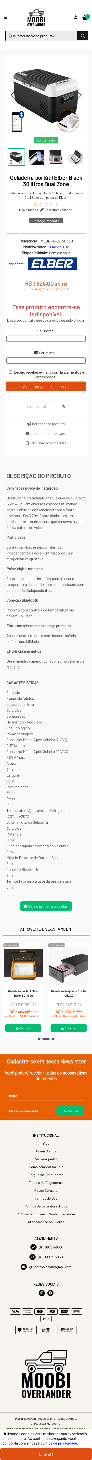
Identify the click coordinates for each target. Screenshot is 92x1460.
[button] (12, 95)
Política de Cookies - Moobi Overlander (46, 1214)
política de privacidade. (59, 1443)
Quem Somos (46, 1151)
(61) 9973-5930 (46, 1247)
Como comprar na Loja (46, 1167)
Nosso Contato (46, 1190)
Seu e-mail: (46, 352)
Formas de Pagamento (46, 1182)
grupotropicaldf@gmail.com (46, 1267)
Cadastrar (70, 1111)
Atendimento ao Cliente (46, 1222)
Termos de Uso (46, 1198)
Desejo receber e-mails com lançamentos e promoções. (49, 374)
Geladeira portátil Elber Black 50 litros (23, 993)
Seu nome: (46, 330)
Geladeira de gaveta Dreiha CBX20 (69, 993)
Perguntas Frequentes (46, 1175)
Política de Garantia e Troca (46, 1206)
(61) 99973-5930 (46, 1257)
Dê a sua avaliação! (56, 210)
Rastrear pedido (46, 1159)
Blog (46, 1143)
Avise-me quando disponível (46, 386)
